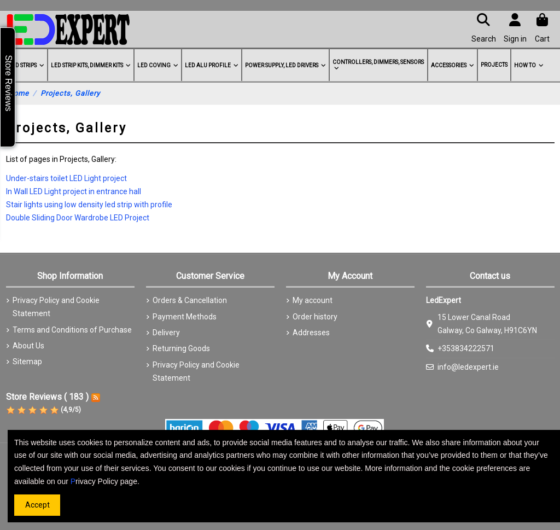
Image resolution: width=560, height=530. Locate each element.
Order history (315, 316)
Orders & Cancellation (190, 300)
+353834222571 (466, 348)
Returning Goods (181, 348)
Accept (37, 504)
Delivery (166, 332)
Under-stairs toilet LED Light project (66, 178)
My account (312, 300)
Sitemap (27, 361)
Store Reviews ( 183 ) (47, 397)
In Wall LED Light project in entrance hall (73, 191)
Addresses (311, 332)
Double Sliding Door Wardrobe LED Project (77, 217)
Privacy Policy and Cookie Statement (56, 307)
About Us (28, 345)
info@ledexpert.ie (468, 367)
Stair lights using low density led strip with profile (89, 204)
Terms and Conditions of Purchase (72, 329)
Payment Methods (185, 316)
